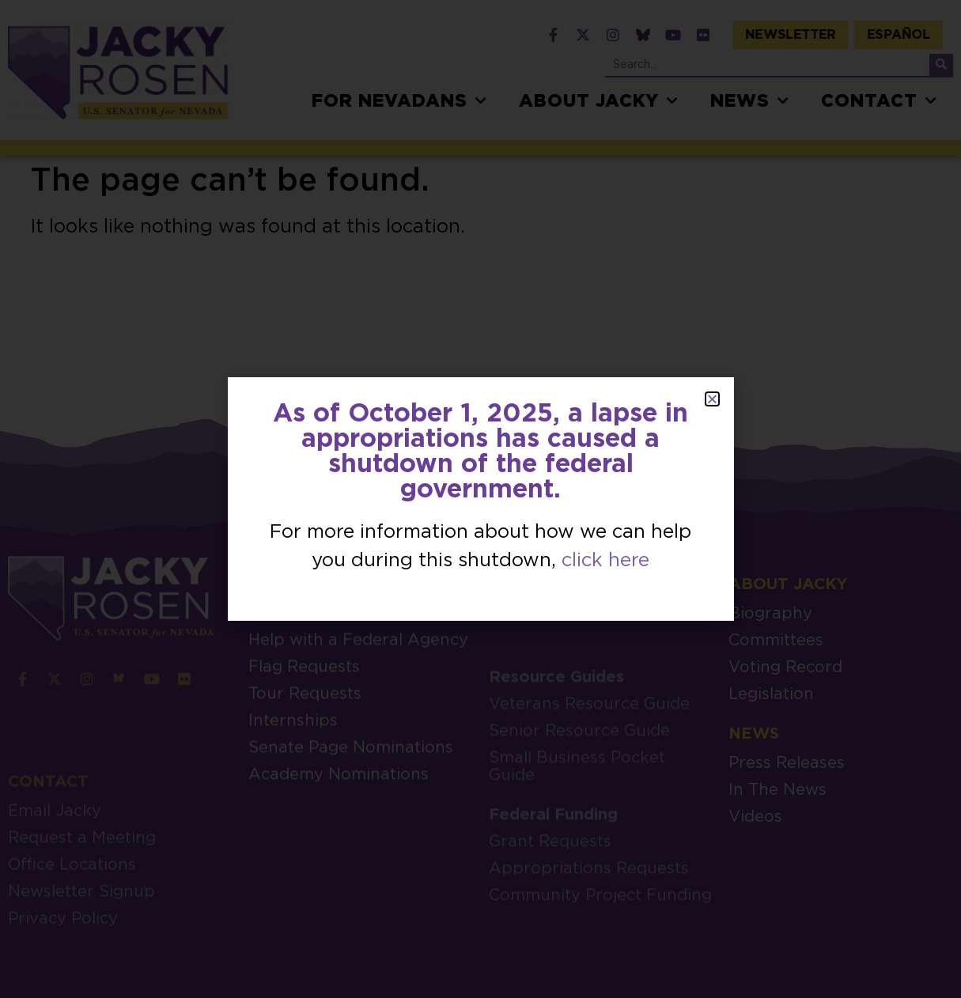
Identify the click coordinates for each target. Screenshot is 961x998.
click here (605, 560)
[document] (480, 499)
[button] (712, 399)
